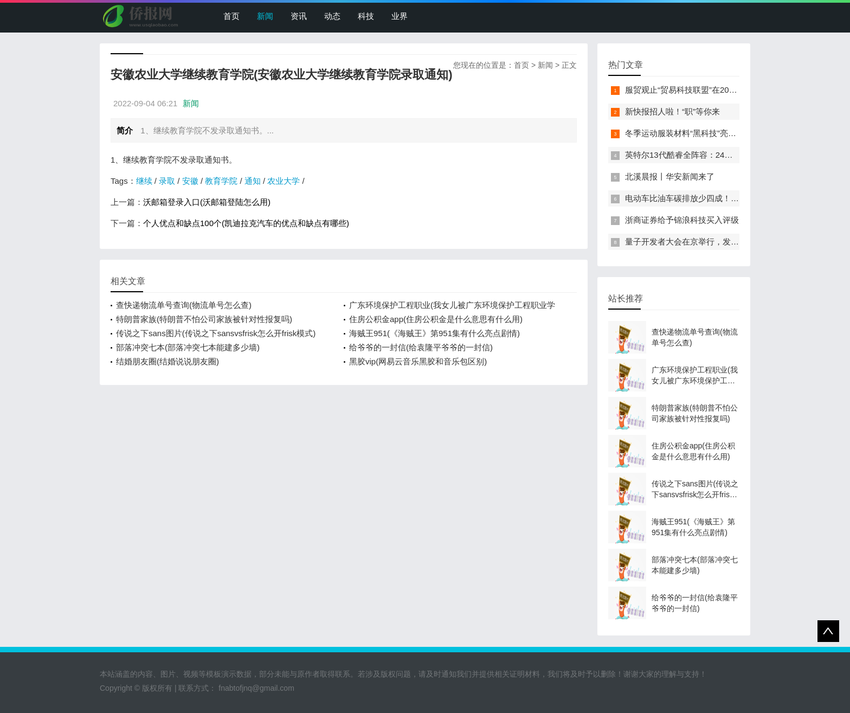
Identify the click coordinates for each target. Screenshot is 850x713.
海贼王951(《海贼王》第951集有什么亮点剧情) (434, 333)
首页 (231, 16)
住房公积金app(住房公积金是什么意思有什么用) (436, 319)
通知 (252, 180)
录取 (167, 180)
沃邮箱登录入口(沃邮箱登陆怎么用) (207, 202)
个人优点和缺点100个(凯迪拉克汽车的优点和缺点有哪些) (246, 223)
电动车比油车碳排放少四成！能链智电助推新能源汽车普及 (730, 198)
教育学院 (221, 180)
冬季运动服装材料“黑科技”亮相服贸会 (693, 133)
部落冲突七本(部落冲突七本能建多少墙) (188, 347)
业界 (399, 16)
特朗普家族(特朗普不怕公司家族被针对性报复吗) (204, 319)
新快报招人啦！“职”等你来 (672, 111)
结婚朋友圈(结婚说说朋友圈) (167, 361)
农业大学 (283, 180)
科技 (366, 16)
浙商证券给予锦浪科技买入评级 (682, 219)
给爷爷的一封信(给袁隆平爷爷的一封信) (421, 347)
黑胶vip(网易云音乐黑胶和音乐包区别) (418, 361)
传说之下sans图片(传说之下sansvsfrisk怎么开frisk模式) (215, 333)
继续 (144, 180)
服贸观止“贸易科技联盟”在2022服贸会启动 (701, 89)
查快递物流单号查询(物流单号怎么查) (184, 305)
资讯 (299, 16)
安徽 (190, 180)
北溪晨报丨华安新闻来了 (669, 176)
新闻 (265, 16)
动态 (332, 16)
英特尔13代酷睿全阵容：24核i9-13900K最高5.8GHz (719, 154)
